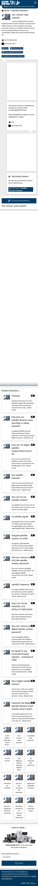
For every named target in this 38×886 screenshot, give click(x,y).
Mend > (6, 10)
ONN (5, 48)
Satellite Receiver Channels (13, 56)
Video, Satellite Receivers (12, 52)
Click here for (18, 189)
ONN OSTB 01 (16, 48)
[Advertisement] (19, 81)
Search (19, 863)
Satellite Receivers (19, 10)
